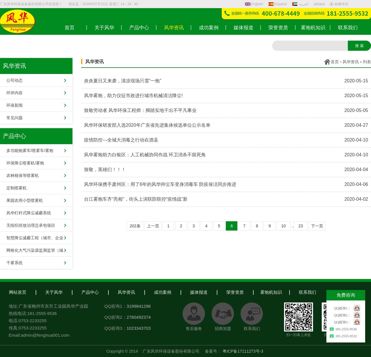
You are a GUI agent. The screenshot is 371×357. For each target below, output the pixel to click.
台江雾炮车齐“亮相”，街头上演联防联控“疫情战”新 (136, 199)
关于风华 (54, 292)
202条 (135, 226)
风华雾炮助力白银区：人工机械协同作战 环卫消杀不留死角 (145, 154)
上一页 (153, 226)
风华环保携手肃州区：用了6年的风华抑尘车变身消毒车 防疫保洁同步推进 (160, 184)
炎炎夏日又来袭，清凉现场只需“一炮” (122, 80)
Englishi (254, 4)
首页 (335, 61)
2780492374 (139, 317)
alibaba (319, 4)
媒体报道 (199, 292)
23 (300, 226)
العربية (301, 4)
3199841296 (139, 306)
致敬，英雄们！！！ (105, 169)
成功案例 (162, 292)
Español (277, 4)
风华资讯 (351, 61)
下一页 (317, 226)
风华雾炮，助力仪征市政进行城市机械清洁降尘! (133, 95)
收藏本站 (338, 4)
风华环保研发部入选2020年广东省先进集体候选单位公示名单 (147, 125)
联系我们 (307, 292)
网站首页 (17, 292)
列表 (367, 61)
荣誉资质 (235, 292)
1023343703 (139, 328)
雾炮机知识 (271, 292)
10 (283, 226)
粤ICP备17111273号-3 (243, 351)
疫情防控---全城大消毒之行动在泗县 (121, 139)
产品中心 (90, 292)
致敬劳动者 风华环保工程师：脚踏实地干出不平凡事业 (140, 110)
